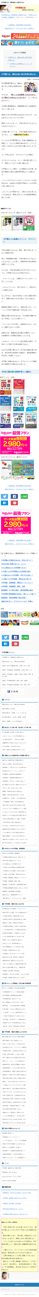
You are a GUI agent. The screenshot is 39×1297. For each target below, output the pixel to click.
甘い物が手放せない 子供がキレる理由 (13, 739)
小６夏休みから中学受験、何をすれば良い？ (17, 575)
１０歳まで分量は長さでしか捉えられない (13, 1016)
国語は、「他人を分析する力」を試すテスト (14, 1081)
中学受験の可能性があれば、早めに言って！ (17, 560)
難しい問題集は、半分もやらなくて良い (13, 1002)
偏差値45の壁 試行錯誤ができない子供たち (14, 829)
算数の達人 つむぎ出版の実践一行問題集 (13, 1005)
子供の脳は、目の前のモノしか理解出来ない (14, 1019)
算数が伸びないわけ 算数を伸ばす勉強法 (13, 661)
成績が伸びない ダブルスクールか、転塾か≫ (19, 28)
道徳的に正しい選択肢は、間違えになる (13, 1112)
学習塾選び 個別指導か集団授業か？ (12, 774)
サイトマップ (5, 1289)
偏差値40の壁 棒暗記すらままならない (13, 960)
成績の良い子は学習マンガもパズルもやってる (15, 839)
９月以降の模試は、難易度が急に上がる (13, 916)
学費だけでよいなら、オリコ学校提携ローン (14, 1157)
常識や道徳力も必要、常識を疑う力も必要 (13, 1098)
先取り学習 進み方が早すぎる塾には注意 (13, 805)
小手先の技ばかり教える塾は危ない (12, 822)
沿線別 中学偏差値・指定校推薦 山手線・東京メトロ (17, 670)
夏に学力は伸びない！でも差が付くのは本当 (14, 843)
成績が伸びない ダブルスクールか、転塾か (17, 601)
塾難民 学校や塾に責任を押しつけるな (13, 795)
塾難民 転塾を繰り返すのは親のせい (12, 791)
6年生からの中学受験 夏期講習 (11, 853)
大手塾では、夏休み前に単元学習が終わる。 (20, 59)
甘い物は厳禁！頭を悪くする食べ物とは (13, 732)
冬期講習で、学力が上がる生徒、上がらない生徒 (15, 974)
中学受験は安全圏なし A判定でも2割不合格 (14, 926)
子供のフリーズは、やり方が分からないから (14, 1092)
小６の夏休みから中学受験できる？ (14, 568)
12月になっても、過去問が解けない (12, 943)
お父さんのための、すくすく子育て (11, 1176)
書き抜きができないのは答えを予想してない (14, 1119)
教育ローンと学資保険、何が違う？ (12, 1147)
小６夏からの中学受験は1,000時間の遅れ (16, 571)
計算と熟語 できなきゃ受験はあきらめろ (13, 1009)
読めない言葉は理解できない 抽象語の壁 (13, 967)
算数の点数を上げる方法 (8, 708)
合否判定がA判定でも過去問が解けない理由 (14, 919)
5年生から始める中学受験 (9, 1180)
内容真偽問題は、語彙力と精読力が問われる (14, 1071)
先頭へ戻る (21, 1284)
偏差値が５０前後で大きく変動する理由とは (14, 1074)
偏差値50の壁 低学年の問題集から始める (13, 1064)
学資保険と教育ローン (8, 1133)
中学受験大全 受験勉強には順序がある (12, 2)
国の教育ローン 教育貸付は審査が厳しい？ (13, 1150)
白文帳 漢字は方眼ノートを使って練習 (13, 1054)
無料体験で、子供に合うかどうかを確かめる (14, 767)
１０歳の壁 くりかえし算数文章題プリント (14, 1012)
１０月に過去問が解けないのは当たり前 (13, 936)
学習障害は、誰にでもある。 (10, 1172)
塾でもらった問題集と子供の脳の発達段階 (13, 988)
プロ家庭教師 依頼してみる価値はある (13, 801)
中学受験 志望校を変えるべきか (11, 950)
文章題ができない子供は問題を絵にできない (14, 1022)
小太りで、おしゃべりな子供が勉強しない (13, 736)
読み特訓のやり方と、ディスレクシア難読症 (14, 1047)
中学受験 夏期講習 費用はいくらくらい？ (17, 583)
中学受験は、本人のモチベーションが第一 (13, 953)
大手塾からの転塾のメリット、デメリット (21, 65)
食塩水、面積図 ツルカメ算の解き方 (12, 721)
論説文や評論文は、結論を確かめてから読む (14, 1102)
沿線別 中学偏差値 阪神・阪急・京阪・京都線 (14, 680)
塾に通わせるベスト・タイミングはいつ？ (13, 771)
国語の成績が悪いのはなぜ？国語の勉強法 (13, 1036)
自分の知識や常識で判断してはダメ (12, 1109)
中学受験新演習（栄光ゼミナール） (12, 998)
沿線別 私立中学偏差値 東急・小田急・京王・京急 (16, 665)
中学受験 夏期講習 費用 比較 (13, 586)
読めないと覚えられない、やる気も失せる (13, 1044)
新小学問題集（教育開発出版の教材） (12, 995)
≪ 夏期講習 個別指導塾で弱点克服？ (19, 25)
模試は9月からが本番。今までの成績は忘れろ (14, 912)
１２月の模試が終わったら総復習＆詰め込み (14, 929)
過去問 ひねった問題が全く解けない (12, 940)
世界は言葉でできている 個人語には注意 (13, 1122)
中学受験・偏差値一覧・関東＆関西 (11, 1168)
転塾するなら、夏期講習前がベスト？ (12, 895)
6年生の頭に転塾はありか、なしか (13, 564)
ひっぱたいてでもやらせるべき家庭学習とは (14, 812)
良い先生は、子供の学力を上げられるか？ (13, 825)
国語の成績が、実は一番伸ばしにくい (12, 1040)
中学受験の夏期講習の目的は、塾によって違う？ (18, 594)
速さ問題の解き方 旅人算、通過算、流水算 (14, 717)
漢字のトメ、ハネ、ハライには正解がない (13, 1061)
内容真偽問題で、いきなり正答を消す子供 (13, 1068)
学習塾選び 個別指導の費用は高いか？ (13, 777)
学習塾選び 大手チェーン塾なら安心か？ (13, 781)
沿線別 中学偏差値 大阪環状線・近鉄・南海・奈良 (16, 684)
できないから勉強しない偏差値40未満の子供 (14, 964)
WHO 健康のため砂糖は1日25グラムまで (13, 749)
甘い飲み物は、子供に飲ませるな (11, 746)
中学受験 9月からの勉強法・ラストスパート (14, 908)
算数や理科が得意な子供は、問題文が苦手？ (14, 1078)
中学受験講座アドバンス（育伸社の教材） (13, 992)
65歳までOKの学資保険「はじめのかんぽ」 (14, 1144)
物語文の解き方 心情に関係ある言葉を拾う (14, 1088)
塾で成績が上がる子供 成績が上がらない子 (14, 784)
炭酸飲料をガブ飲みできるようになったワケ (14, 743)
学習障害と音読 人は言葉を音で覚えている (14, 1050)
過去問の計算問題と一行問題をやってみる (13, 933)
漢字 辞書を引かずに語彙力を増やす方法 (13, 1057)
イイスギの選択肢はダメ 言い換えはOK (13, 1116)
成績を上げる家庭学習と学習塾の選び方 (13, 760)
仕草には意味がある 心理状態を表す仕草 (13, 1095)
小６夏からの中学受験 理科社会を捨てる (16, 579)
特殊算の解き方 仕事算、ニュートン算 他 (14, 713)
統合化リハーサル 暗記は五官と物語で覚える (14, 815)
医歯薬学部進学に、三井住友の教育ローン (13, 1154)
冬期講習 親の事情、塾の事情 (10, 970)
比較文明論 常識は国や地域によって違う (13, 1105)
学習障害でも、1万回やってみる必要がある (14, 798)
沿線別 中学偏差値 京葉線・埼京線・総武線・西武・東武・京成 (17, 675)
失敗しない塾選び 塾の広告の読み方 (12, 764)
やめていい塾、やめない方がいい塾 (12, 788)
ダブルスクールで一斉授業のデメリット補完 (14, 808)
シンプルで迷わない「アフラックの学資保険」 (15, 1140)
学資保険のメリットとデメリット (11, 1137)
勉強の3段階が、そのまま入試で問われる (13, 836)
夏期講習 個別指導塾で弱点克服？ (14, 598)
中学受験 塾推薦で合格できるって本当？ (13, 977)
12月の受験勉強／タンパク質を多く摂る (13, 946)
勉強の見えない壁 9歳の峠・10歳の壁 (13, 957)
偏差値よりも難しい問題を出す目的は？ (13, 923)
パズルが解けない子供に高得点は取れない (13, 832)
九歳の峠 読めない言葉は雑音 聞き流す (13, 1026)
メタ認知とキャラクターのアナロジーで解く (14, 1085)
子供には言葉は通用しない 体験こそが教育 (13, 819)
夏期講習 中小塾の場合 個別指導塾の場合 (17, 590)
